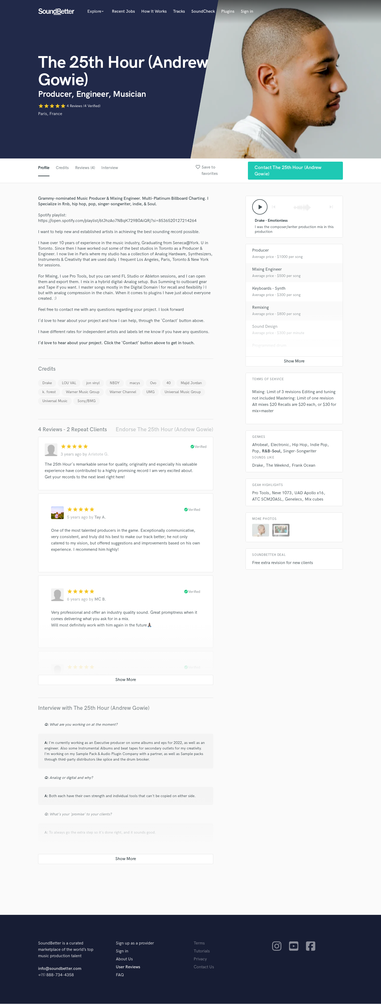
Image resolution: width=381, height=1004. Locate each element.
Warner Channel (123, 392)
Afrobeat (260, 445)
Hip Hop (299, 445)
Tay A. (100, 517)
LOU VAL (69, 383)
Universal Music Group (183, 392)
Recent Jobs (123, 11)
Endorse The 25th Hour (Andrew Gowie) (164, 429)
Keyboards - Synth (268, 289)
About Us (124, 959)
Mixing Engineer (267, 270)
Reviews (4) (85, 167)
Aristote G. (98, 454)
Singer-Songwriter (299, 452)
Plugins (227, 11)
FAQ (120, 975)
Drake (47, 383)
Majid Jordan (191, 383)
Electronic (280, 445)
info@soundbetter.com (59, 968)
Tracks (179, 11)
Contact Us (204, 967)
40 (168, 383)
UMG (150, 392)
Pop (255, 452)
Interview (110, 167)
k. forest (49, 392)
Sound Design (265, 327)
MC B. (100, 599)
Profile (43, 167)
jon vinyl (93, 383)
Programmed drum (269, 346)
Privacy (200, 959)
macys (135, 383)
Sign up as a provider (135, 943)
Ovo (153, 383)
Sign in (247, 11)
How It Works (154, 11)
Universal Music (54, 401)
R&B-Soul (271, 452)
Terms (199, 943)
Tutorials (202, 951)
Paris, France (50, 113)
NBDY (115, 383)
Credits (62, 167)
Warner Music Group (82, 392)
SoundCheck (203, 11)
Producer (260, 251)
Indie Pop (318, 445)
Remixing (260, 308)
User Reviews (128, 967)
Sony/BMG (87, 401)
